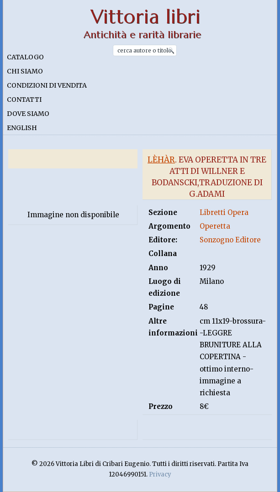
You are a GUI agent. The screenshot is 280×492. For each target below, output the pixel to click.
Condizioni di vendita (47, 85)
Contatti (24, 99)
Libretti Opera (224, 212)
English (22, 128)
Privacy (160, 474)
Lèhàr (161, 160)
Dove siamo (28, 114)
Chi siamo (25, 71)
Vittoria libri (145, 17)
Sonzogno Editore (230, 240)
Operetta (215, 226)
